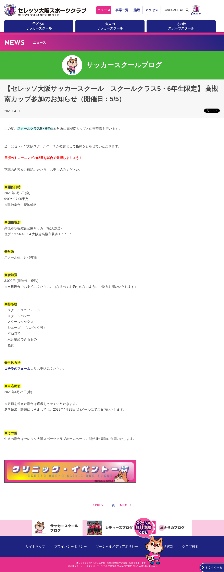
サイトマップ (35, 546)
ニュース (103, 10)
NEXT (124, 505)
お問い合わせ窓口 (160, 546)
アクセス (151, 10)
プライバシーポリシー (70, 546)
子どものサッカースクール (39, 26)
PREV (99, 505)
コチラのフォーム (17, 368)
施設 (137, 10)
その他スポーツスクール (181, 26)
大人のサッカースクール (110, 26)
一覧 (112, 505)
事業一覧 (121, 10)
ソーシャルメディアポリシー (117, 546)
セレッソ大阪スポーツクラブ (46, 10)
